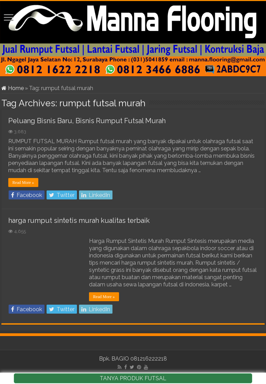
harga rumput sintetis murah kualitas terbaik (79, 220)
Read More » (23, 182)
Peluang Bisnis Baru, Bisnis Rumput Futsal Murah (87, 121)
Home (12, 88)
